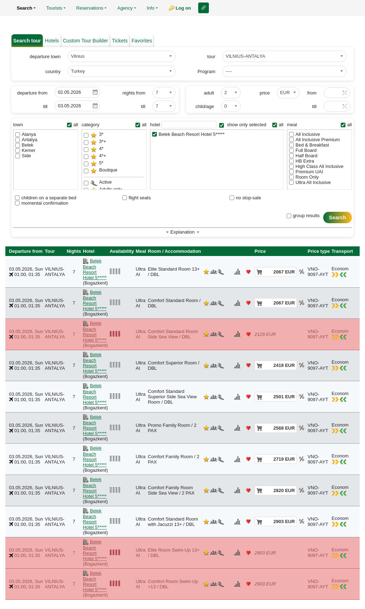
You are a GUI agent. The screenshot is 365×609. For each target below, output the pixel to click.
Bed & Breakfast (309, 145)
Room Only (304, 177)
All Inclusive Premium (314, 139)
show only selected (242, 124)
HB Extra (301, 161)
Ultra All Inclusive (310, 182)
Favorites (142, 41)
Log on (183, 8)
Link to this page (203, 7)
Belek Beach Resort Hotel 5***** (188, 134)
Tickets (120, 41)
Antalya (26, 139)
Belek (24, 145)
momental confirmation (41, 203)
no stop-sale (245, 197)
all (72, 124)
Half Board (303, 155)
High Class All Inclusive (316, 166)
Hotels (52, 41)
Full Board (303, 150)
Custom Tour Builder (85, 41)
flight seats (136, 197)
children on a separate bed (45, 197)
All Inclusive (304, 134)
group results (303, 215)
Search (337, 217)
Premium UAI (306, 171)
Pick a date (95, 92)
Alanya (25, 134)
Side (23, 155)
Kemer (25, 150)
